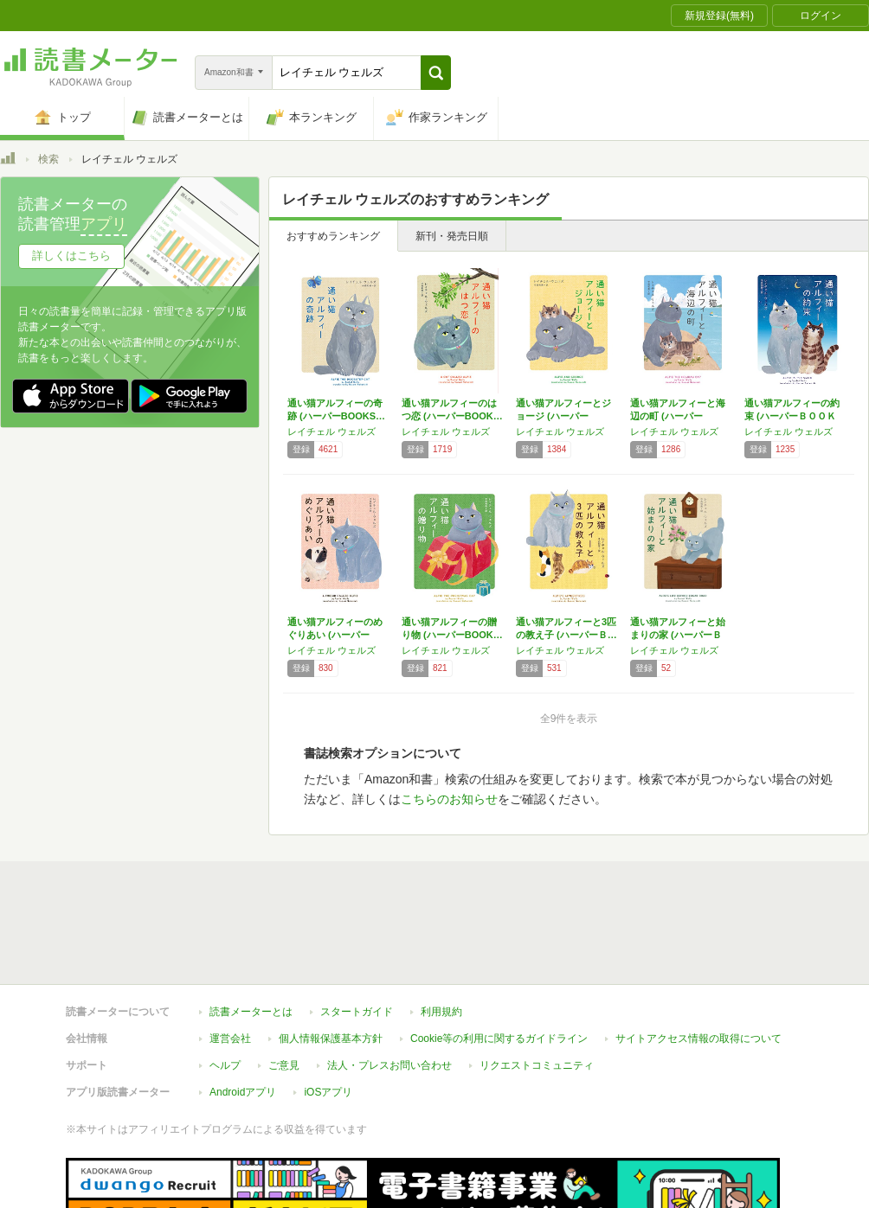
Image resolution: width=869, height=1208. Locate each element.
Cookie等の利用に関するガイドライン (499, 1038)
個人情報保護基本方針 (331, 1038)
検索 (48, 159)
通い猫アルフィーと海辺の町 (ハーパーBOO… (677, 416)
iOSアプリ (328, 1092)
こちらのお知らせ (449, 799)
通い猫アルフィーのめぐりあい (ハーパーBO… (335, 635)
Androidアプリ (242, 1092)
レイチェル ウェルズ (331, 431)
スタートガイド (356, 1012)
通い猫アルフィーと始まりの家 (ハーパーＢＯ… (677, 635)
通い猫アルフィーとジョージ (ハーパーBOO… (563, 416)
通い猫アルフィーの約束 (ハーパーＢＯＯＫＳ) (792, 416)
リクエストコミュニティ (537, 1065)
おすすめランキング (333, 236)
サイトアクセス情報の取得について (698, 1038)
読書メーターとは (251, 1012)
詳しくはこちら (71, 255)
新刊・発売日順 (451, 236)
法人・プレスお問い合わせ (389, 1065)
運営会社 (230, 1038)
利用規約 (441, 1012)
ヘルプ (225, 1065)
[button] (436, 72)
